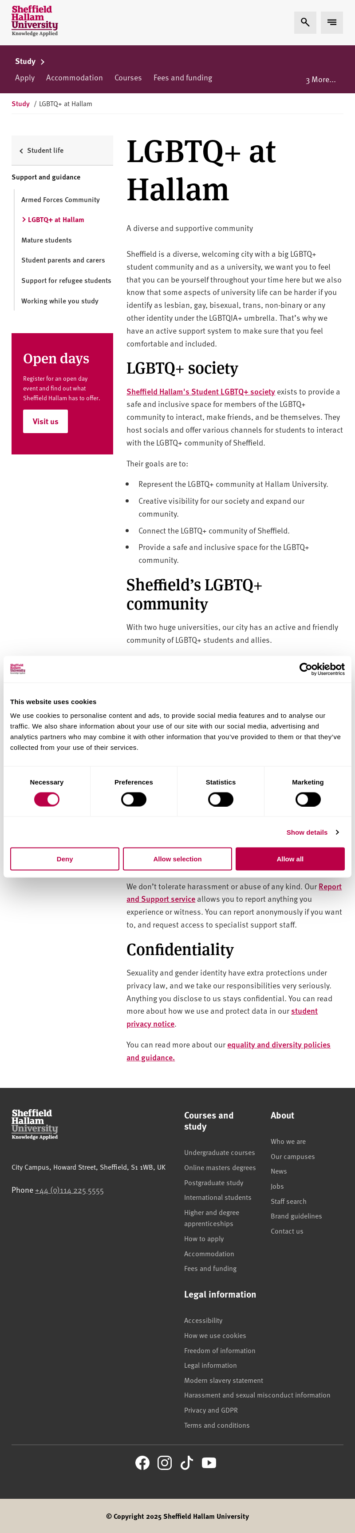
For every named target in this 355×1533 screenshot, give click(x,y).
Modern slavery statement (223, 1380)
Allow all (290, 859)
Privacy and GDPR (211, 1409)
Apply (25, 77)
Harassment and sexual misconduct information (257, 1394)
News (279, 1170)
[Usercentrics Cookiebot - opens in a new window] (306, 669)
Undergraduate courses (219, 1152)
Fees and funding (183, 77)
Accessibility (203, 1320)
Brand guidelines (296, 1215)
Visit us (46, 421)
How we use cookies (215, 1335)
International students (218, 1197)
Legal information (210, 1365)
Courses (128, 77)
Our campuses (293, 1156)
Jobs (277, 1186)
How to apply (204, 1238)
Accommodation (74, 77)
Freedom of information (220, 1350)
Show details (307, 832)
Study (30, 61)
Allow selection (177, 859)
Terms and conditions (217, 1424)
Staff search (289, 1201)
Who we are (288, 1141)
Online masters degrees (220, 1167)
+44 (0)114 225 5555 (69, 1189)
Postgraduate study (213, 1182)
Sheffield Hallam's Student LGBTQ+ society (200, 391)
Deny (65, 859)
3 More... (321, 78)
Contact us (287, 1230)
